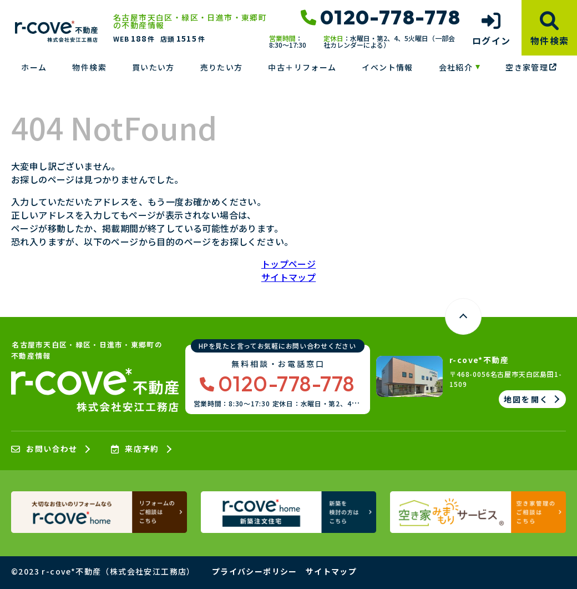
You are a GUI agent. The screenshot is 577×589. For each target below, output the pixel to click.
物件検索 (89, 67)
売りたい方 (221, 67)
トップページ (288, 263)
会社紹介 (456, 67)
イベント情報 (387, 67)
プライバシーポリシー (254, 571)
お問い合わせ (44, 449)
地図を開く (526, 399)
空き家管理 (530, 67)
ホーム (34, 67)
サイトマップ (288, 277)
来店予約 (135, 449)
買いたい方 (153, 67)
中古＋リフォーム (302, 67)
